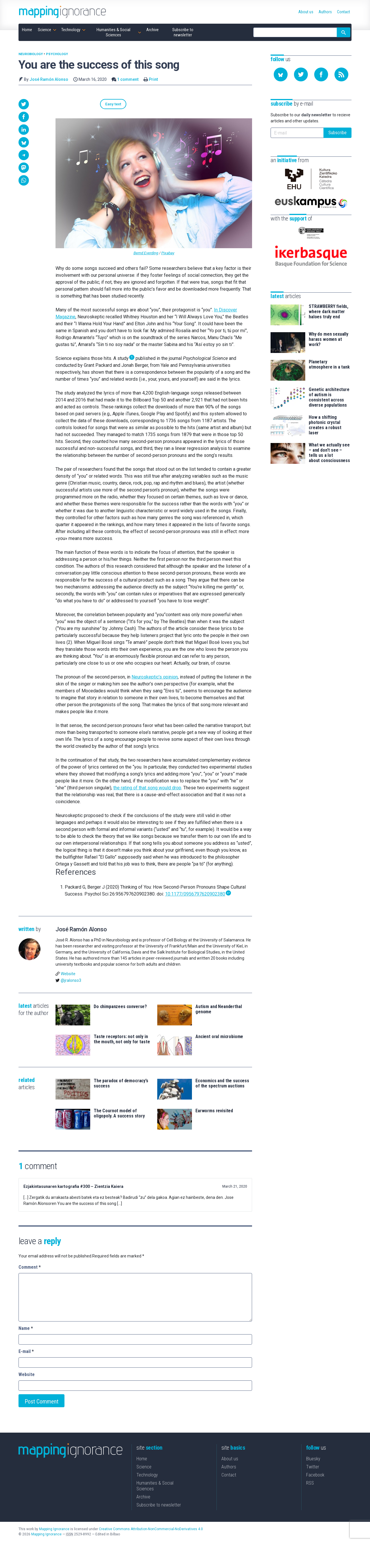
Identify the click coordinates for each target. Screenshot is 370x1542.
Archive (143, 1497)
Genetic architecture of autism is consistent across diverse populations (329, 385)
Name (25, 1329)
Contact (228, 1475)
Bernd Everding (146, 253)
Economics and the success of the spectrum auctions (222, 1084)
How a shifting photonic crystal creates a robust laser (325, 413)
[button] (23, 104)
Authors (228, 1467)
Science (143, 1467)
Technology (147, 1475)
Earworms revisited (214, 1111)
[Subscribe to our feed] (341, 74)
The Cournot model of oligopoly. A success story (119, 1114)
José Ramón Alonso (48, 79)
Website (68, 974)
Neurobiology (30, 54)
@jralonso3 (71, 981)
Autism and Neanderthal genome (218, 1010)
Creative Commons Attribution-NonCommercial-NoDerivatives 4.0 (151, 1530)
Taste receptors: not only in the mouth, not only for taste (122, 1040)
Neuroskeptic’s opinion (155, 678)
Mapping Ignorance (54, 1530)
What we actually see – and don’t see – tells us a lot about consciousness (329, 440)
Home (141, 1459)
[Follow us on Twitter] (301, 74)
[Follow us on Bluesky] (281, 74)
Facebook (315, 1475)
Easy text (70, 104)
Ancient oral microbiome (219, 1037)
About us (229, 1459)
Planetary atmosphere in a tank (329, 352)
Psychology (57, 54)
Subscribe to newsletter (158, 1505)
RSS (310, 1483)
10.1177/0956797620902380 (195, 895)
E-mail (26, 1352)
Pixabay (167, 253)
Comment (29, 1267)
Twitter (312, 1467)
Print (153, 79)
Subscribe (337, 132)
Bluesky (313, 1459)
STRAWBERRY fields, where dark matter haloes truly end (328, 299)
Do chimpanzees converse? (120, 1007)
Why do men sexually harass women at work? (328, 327)
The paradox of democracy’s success (121, 1084)
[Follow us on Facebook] (321, 74)
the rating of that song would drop (147, 788)
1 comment (127, 79)
